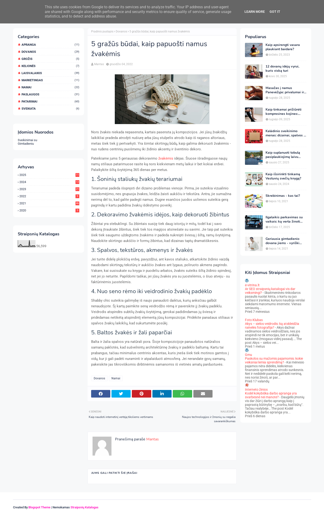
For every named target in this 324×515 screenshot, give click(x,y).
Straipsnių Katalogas (84, 507)
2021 (49, 203)
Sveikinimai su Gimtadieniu (27, 141)
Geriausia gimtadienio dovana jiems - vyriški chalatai (282, 241)
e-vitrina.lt (252, 285)
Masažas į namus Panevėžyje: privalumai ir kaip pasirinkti (285, 90)
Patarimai (50, 101)
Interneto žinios (256, 389)
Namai (50, 87)
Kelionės (50, 66)
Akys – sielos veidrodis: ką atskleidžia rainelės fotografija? (272, 325)
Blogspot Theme (39, 507)
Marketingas (50, 80)
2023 (49, 189)
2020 (49, 210)
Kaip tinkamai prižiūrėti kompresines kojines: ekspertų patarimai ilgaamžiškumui (284, 111)
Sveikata (50, 108)
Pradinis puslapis (102, 31)
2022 (49, 196)
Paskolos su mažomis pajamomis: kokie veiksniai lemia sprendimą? (274, 360)
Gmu (248, 355)
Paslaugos (50, 94)
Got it (275, 11)
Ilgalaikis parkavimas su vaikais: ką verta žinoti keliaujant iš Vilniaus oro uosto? (285, 219)
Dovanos (50, 52)
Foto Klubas (254, 320)
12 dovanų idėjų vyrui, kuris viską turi (282, 68)
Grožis (50, 59)
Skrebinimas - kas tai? (283, 196)
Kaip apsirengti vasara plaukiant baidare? (283, 47)
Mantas (99, 64)
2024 (49, 182)
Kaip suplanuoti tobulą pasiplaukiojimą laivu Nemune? (283, 155)
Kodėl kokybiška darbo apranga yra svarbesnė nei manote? (271, 395)
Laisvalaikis (50, 73)
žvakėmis (165, 158)
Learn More (254, 11)
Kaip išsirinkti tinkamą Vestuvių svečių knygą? (283, 176)
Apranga (50, 44)
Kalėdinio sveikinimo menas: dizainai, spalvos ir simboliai (286, 133)
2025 (49, 175)
